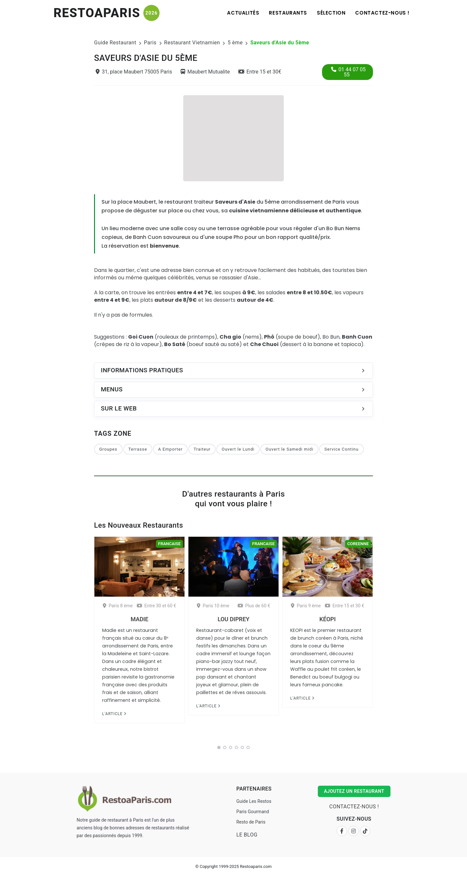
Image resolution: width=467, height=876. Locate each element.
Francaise (169, 543)
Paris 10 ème (213, 605)
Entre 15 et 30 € (344, 605)
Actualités (243, 12)
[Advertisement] (233, 137)
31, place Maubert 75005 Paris (134, 72)
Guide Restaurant (115, 42)
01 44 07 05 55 (348, 72)
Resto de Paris (251, 822)
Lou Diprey (233, 619)
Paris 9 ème (306, 605)
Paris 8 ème (118, 605)
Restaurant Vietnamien (192, 42)
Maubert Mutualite (205, 72)
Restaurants (288, 12)
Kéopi (327, 619)
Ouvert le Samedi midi (290, 449)
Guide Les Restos (253, 801)
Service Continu (341, 449)
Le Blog (246, 835)
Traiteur (202, 449)
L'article (114, 714)
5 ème (235, 42)
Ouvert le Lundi (238, 449)
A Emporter (170, 449)
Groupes (108, 449)
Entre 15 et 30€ (259, 72)
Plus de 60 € (254, 605)
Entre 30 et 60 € (156, 605)
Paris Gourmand (252, 811)
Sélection (331, 12)
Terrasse (137, 449)
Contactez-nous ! (382, 12)
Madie (139, 619)
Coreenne (358, 543)
